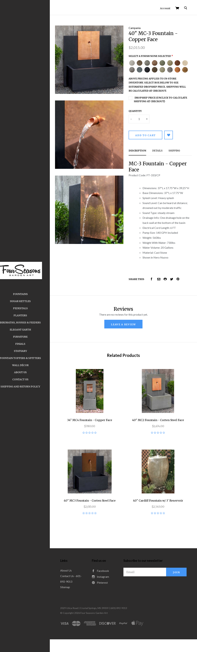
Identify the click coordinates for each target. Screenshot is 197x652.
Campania (139, 25)
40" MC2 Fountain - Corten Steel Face (160, 436)
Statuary (29, 351)
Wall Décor (29, 365)
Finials (29, 343)
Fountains (29, 294)
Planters (29, 315)
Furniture (29, 336)
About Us (29, 372)
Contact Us (30, 379)
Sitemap (74, 599)
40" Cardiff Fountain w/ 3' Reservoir (160, 513)
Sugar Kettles (29, 301)
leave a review (128, 344)
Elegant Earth (29, 329)
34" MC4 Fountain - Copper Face (96, 436)
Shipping (179, 155)
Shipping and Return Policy (29, 386)
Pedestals (29, 308)
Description (142, 155)
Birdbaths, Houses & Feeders (29, 322)
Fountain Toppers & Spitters (29, 358)
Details (162, 155)
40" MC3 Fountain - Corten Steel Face (97, 513)
